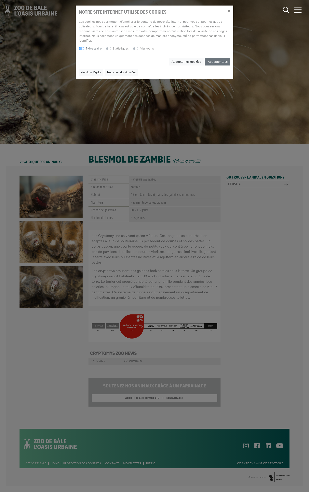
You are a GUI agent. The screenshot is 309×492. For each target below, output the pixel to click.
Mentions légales (91, 72)
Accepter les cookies (186, 62)
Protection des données (121, 72)
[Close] (228, 11)
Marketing (147, 48)
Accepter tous (218, 62)
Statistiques (121, 48)
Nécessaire (94, 48)
